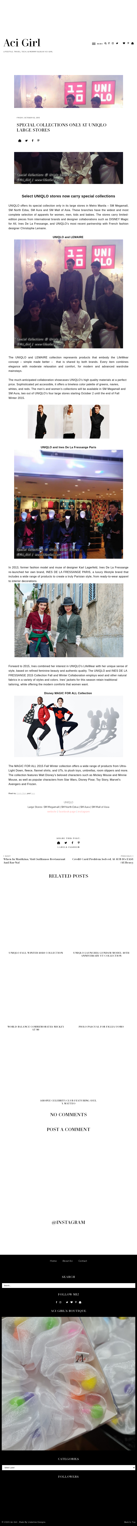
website (52, 811)
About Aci (67, 1261)
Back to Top (129, 1522)
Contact (82, 1261)
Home (53, 1261)
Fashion (74, 847)
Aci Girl (22, 42)
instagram (84, 811)
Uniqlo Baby (22, 793)
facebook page (67, 811)
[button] (96, 43)
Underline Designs (36, 1522)
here (33, 793)
